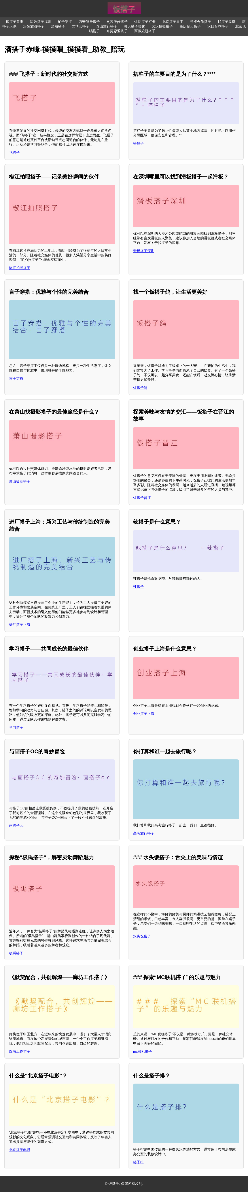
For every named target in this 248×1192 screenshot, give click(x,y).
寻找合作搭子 (200, 22)
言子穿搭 (16, 378)
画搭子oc (16, 826)
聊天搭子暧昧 (134, 26)
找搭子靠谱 (226, 22)
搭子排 (138, 1162)
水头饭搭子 (142, 936)
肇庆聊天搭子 (190, 26)
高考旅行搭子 (143, 833)
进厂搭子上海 (19, 625)
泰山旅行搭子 (106, 26)
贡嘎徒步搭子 (117, 22)
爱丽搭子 (58, 26)
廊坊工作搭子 (19, 1051)
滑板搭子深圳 (143, 251)
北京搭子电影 (19, 1150)
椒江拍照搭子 (19, 268)
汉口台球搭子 (218, 26)
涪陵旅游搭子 (33, 26)
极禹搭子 (16, 953)
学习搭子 (16, 727)
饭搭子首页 (14, 22)
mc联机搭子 (142, 1051)
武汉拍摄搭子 (162, 26)
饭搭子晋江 (142, 498)
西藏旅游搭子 (144, 31)
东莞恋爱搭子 (117, 31)
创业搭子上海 (143, 714)
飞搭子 (14, 152)
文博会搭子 (80, 26)
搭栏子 (138, 143)
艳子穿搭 (65, 22)
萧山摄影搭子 (19, 481)
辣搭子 (138, 587)
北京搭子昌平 (172, 22)
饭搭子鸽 (140, 388)
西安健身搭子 (89, 22)
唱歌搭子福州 (40, 22)
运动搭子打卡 (144, 22)
